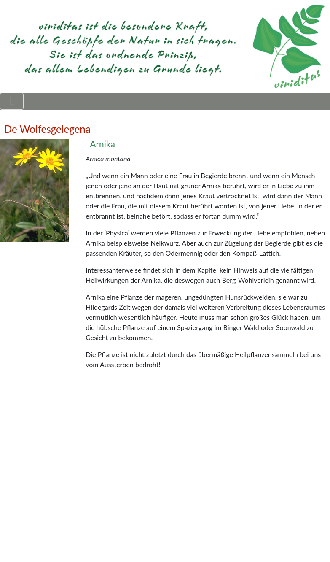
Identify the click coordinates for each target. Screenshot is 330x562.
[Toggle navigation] (12, 101)
